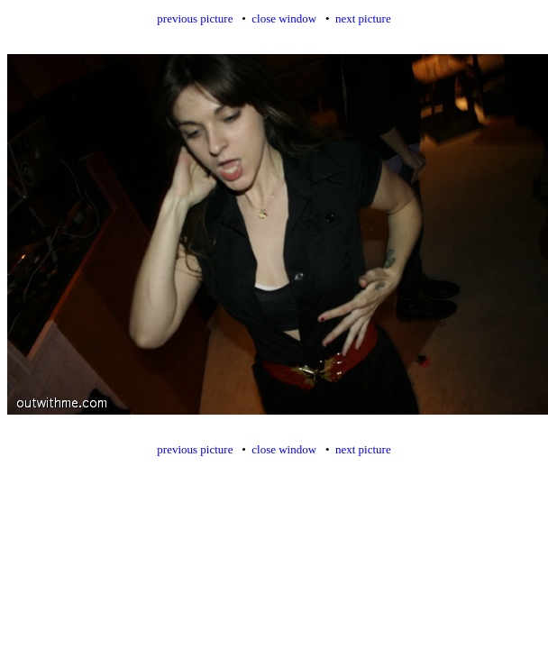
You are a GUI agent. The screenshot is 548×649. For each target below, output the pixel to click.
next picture (363, 18)
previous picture (195, 18)
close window (283, 18)
